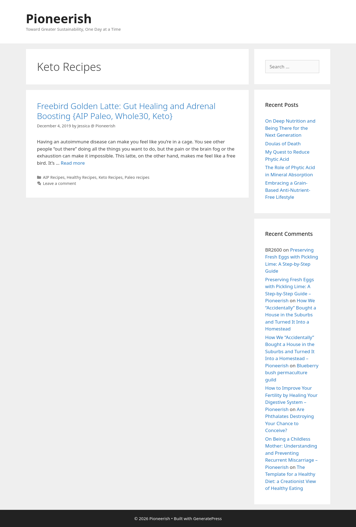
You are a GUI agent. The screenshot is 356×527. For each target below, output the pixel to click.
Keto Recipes (110, 177)
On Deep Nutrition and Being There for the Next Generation (290, 128)
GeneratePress (207, 518)
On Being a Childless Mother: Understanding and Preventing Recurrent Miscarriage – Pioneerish (291, 453)
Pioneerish (59, 18)
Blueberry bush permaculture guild (292, 372)
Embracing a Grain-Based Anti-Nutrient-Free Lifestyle (287, 190)
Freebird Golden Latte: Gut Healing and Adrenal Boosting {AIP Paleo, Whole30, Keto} (126, 111)
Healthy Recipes (82, 177)
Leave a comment (59, 183)
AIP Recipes (53, 177)
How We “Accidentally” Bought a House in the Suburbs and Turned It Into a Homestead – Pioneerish (290, 351)
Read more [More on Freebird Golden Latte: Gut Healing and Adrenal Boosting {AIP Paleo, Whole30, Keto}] (73, 163)
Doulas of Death (283, 143)
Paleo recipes (137, 177)
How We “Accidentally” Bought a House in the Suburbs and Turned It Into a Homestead (290, 314)
